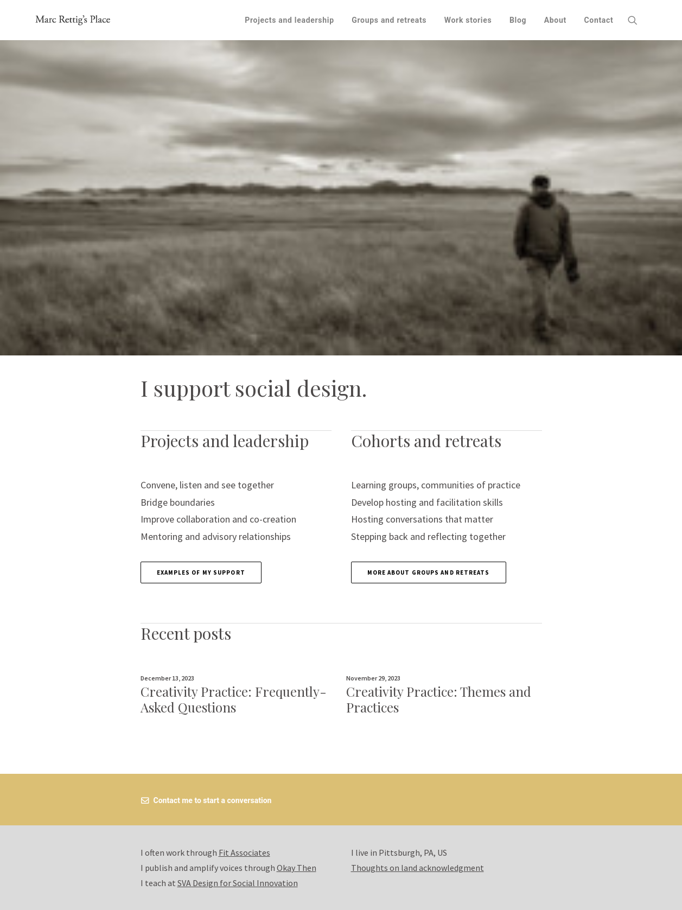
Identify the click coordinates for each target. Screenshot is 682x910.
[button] (637, 20)
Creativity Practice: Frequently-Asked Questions (234, 699)
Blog (517, 20)
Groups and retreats (389, 20)
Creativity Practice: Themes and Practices (438, 699)
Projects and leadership (289, 20)
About (555, 20)
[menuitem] (289, 20)
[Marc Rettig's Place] (73, 20)
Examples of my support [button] (201, 572)
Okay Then (296, 867)
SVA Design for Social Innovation (237, 882)
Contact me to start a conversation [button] (206, 800)
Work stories (468, 20)
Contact (598, 20)
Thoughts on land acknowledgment (417, 867)
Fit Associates (244, 852)
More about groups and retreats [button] (428, 572)
